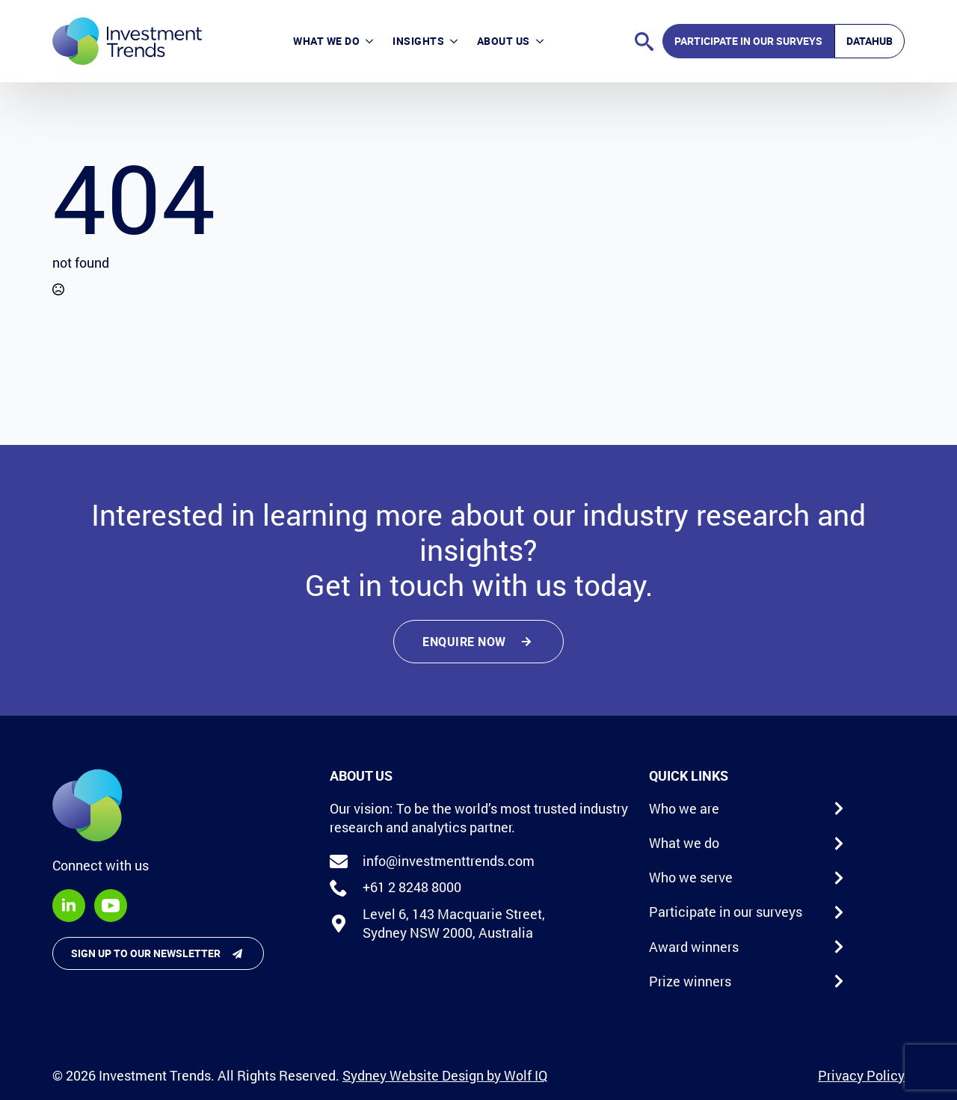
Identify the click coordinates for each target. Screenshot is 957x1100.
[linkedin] (68, 905)
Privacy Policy (861, 1075)
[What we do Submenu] (371, 41)
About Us (503, 41)
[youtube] (110, 905)
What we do (326, 41)
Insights (418, 41)
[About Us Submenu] (541, 41)
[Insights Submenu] (455, 41)
